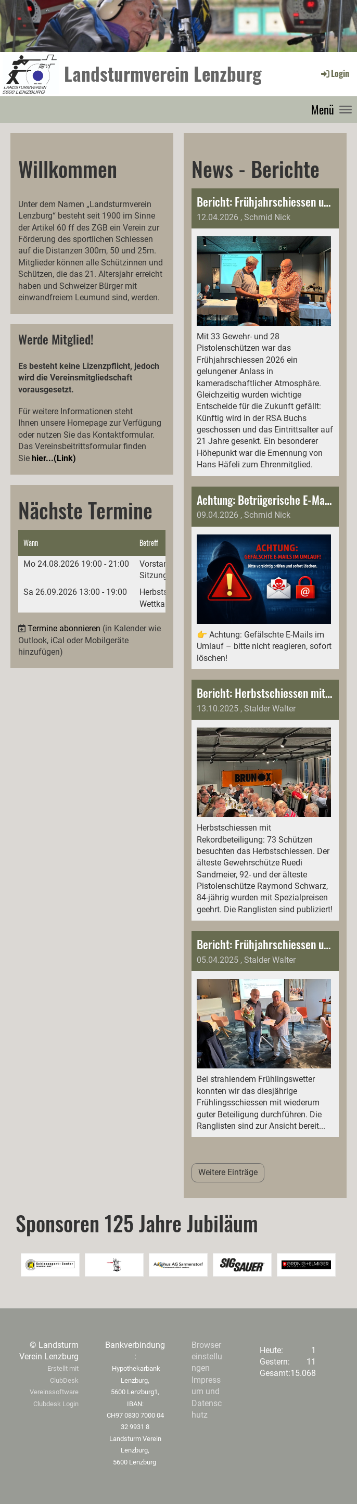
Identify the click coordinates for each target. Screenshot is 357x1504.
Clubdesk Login (56, 1404)
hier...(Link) (54, 458)
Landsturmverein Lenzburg (163, 73)
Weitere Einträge (228, 1172)
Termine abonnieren (64, 628)
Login (334, 73)
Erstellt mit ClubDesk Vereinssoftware (54, 1380)
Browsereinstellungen (207, 1356)
